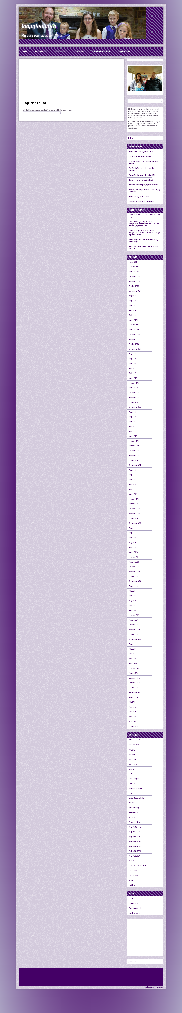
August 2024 (133, 296)
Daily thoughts (134, 779)
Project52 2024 (134, 856)
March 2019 (133, 610)
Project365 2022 (135, 841)
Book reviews (60, 51)
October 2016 (133, 726)
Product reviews (135, 822)
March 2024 (133, 320)
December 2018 (134, 625)
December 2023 (134, 335)
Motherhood (133, 812)
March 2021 (133, 494)
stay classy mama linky (137, 866)
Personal (132, 817)
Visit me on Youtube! (101, 51)
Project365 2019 (134, 832)
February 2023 (134, 383)
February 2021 (134, 499)
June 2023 (132, 364)
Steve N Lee (133, 215)
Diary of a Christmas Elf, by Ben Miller (142, 175)
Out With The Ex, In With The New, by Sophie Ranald (144, 225)
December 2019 (134, 567)
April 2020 (132, 547)
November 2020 (134, 514)
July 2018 (132, 649)
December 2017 (134, 678)
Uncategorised (134, 875)
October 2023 (134, 344)
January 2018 (133, 673)
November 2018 (134, 630)
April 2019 (132, 605)
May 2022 (132, 426)
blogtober (132, 759)
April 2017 (132, 717)
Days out (132, 783)
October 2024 (134, 286)
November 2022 (134, 397)
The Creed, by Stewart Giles (139, 197)
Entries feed (133, 903)
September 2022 (135, 407)
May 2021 (132, 484)
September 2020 (135, 523)
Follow (130, 138)
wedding (132, 885)
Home (25, 51)
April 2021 (132, 489)
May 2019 (132, 601)
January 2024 (134, 330)
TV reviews (79, 51)
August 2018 (133, 644)
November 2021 (134, 455)
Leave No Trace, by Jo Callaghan (140, 156)
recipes (131, 861)
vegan (131, 880)
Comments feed (135, 908)
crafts (131, 774)
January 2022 (134, 446)
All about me (41, 51)
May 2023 (132, 368)
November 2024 (134, 281)
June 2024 (132, 306)
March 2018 (133, 663)
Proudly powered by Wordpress (153, 1007)
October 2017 (133, 688)
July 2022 (132, 417)
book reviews (133, 764)
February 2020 (134, 557)
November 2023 (134, 339)
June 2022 (132, 422)
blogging (132, 750)
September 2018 (135, 639)
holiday (131, 803)
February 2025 (134, 267)
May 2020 (132, 543)
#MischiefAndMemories (137, 740)
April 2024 (132, 315)
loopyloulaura (38, 26)
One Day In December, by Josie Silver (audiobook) (142, 169)
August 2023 (133, 354)
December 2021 (134, 451)
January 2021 (133, 504)
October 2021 (133, 460)
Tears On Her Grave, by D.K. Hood (141, 180)
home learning (134, 808)
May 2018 (132, 654)
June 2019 (132, 596)
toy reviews (133, 870)
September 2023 (135, 349)
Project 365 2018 (135, 827)
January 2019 (133, 620)
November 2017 (134, 683)
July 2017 (132, 702)
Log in (131, 899)
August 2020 (133, 528)
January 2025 (134, 272)
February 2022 (134, 441)
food (130, 793)
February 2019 (134, 615)
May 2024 (132, 310)
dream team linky (135, 788)
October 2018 (134, 634)
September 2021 (135, 465)
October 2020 (134, 518)
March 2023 (133, 378)
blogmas (132, 754)
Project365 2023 (135, 846)
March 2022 (133, 436)
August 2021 (133, 470)
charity (131, 769)
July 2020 (132, 533)
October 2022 (134, 402)
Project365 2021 (134, 837)
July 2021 (132, 475)
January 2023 (134, 388)
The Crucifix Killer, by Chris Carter (141, 152)
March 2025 (133, 262)
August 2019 (133, 586)
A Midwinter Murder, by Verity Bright (142, 201)
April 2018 (132, 659)
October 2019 (133, 576)
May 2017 (132, 712)
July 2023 (132, 359)
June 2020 (132, 538)
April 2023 (132, 373)
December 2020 (134, 509)
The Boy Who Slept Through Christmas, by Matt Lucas (144, 191)
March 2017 (133, 722)
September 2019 (135, 581)
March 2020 (133, 552)
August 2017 (133, 697)
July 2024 (132, 301)
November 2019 (134, 572)
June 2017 (132, 707)
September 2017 (135, 692)
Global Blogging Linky (136, 798)
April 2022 (132, 431)
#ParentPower (134, 745)
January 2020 (134, 562)
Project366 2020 (135, 851)
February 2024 (134, 325)
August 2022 (133, 412)
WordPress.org (134, 913)
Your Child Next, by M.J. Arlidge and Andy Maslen (143, 162)
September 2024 (135, 291)
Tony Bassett (134, 246)
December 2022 (134, 393)
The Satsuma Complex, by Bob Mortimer (143, 185)
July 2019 (132, 591)
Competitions (124, 51)
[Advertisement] (72, 81)
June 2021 (132, 480)
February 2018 (134, 668)
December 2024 (134, 276)
